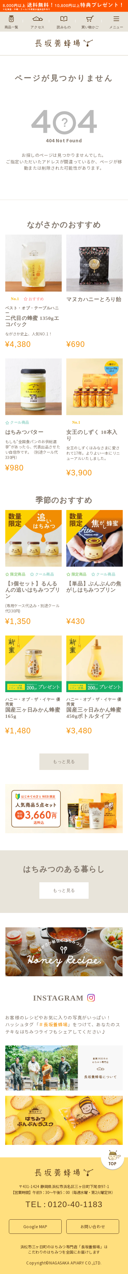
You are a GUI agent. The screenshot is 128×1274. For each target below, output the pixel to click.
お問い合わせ (92, 1226)
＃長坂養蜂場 (53, 1024)
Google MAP (35, 1226)
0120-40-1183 (75, 1204)
